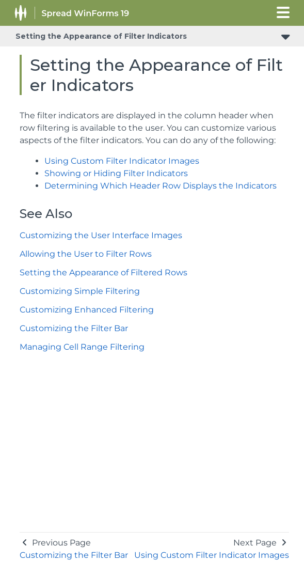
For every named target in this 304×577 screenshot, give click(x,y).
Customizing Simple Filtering (80, 291)
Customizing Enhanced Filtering (87, 310)
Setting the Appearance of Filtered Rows (103, 272)
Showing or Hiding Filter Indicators (116, 173)
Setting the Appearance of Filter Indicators (101, 36)
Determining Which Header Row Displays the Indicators (160, 186)
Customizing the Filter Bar (74, 328)
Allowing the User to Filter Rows (86, 254)
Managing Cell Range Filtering (82, 347)
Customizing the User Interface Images (101, 235)
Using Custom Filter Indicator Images (121, 161)
